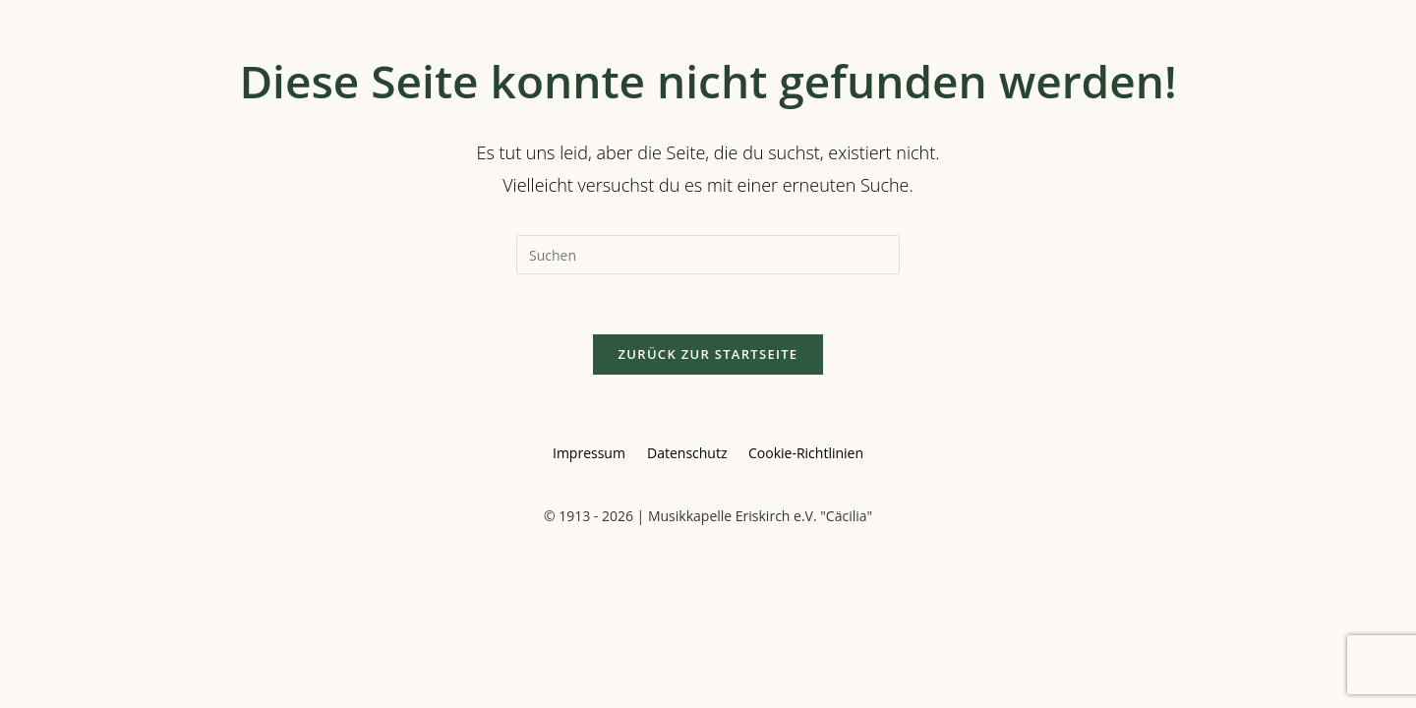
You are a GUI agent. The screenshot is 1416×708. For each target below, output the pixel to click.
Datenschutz (687, 452)
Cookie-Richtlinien (805, 452)
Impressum (589, 452)
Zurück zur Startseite (708, 354)
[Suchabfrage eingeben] (708, 254)
